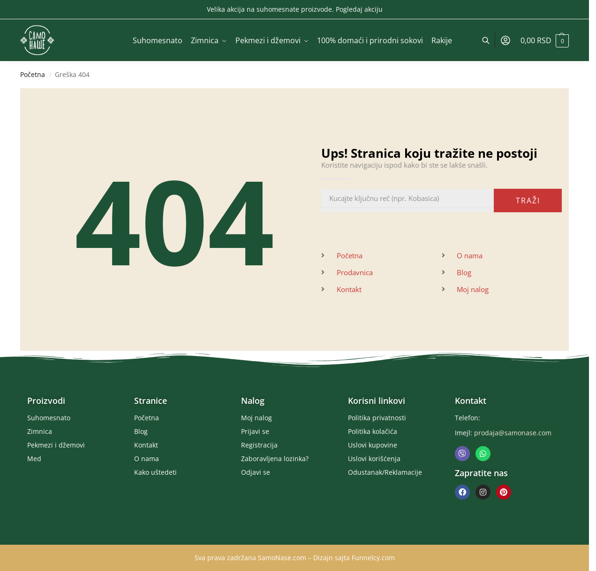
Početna (32, 74)
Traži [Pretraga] (528, 200)
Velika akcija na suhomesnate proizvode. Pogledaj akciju (295, 9)
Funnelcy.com (373, 557)
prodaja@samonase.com (512, 432)
